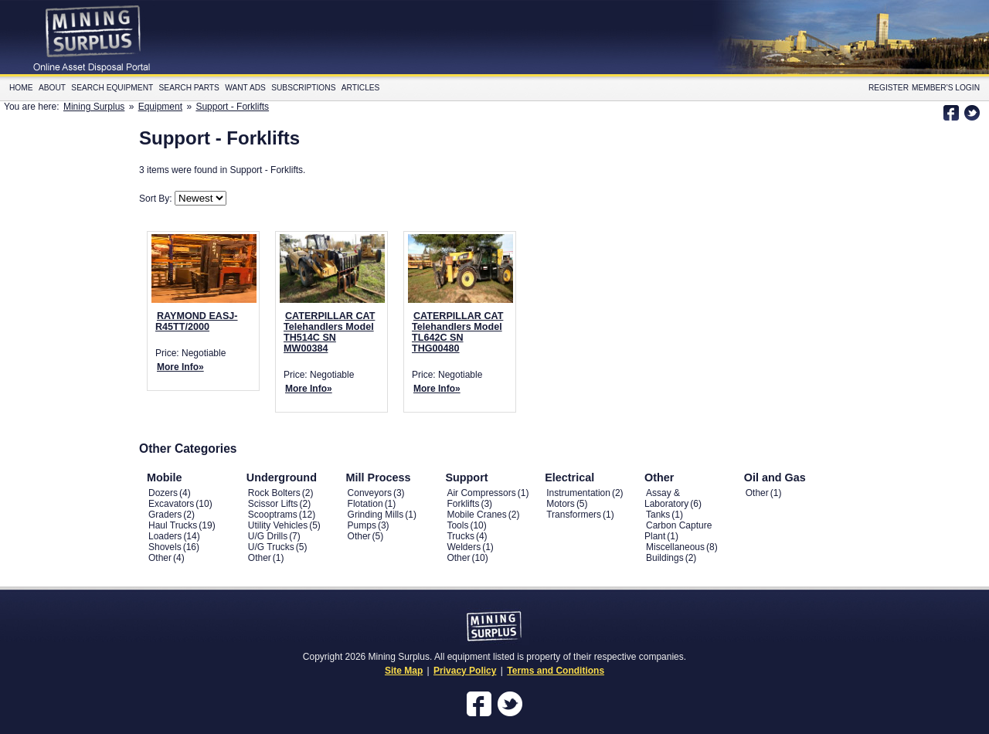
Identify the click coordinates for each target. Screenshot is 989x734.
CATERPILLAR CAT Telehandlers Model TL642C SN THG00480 (457, 332)
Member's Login (946, 87)
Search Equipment (112, 87)
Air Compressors (481, 493)
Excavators (171, 503)
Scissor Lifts (273, 503)
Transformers (573, 514)
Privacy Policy (464, 670)
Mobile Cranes (476, 514)
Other (160, 557)
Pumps (362, 525)
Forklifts (463, 503)
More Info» (180, 367)
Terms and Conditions (555, 670)
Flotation (365, 503)
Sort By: (157, 198)
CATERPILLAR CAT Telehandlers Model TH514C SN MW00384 (329, 332)
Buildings (665, 557)
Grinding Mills (376, 514)
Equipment (160, 106)
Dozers (163, 493)
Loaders (165, 536)
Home (21, 87)
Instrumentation (578, 493)
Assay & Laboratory (666, 498)
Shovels (165, 547)
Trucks (460, 536)
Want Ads (245, 87)
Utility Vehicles (278, 525)
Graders (165, 514)
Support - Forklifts (232, 106)
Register (888, 87)
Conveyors (370, 493)
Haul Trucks (172, 525)
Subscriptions (303, 87)
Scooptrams (272, 514)
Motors (560, 503)
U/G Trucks (271, 547)
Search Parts (189, 87)
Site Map (404, 670)
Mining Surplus (93, 106)
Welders (464, 547)
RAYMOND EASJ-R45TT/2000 (196, 321)
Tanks (658, 514)
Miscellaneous (675, 547)
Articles (361, 87)
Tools (457, 525)
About (52, 87)
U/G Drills (267, 536)
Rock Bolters (274, 493)
